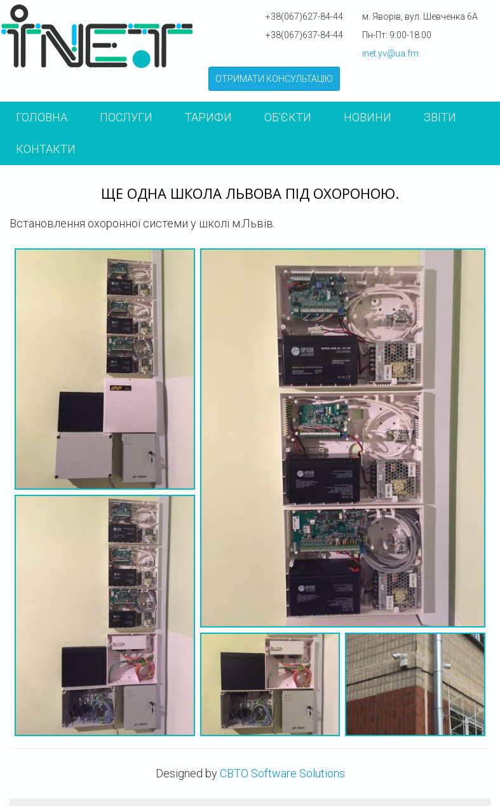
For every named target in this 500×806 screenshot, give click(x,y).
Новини (367, 117)
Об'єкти (287, 117)
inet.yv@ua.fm (390, 53)
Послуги (126, 117)
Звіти (440, 117)
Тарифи (208, 117)
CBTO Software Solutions (282, 773)
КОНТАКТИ (46, 149)
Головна (41, 117)
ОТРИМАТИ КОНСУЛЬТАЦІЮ (274, 79)
